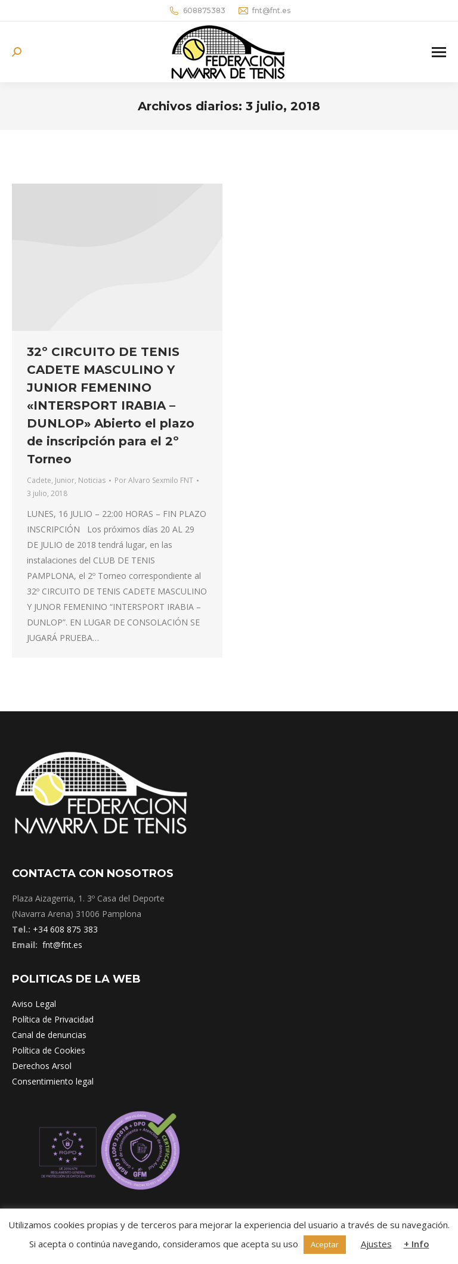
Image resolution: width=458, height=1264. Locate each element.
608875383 (196, 10)
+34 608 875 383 (65, 929)
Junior (65, 480)
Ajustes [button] (376, 1244)
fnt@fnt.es (263, 10)
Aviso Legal (34, 1003)
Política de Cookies (48, 1050)
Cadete (39, 480)
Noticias (92, 480)
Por (153, 480)
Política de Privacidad (53, 1019)
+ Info (416, 1244)
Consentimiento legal (53, 1081)
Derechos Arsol (42, 1065)
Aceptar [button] (325, 1244)
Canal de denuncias (49, 1034)
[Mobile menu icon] (439, 52)
